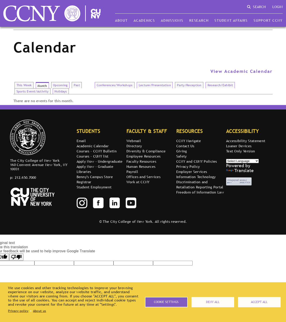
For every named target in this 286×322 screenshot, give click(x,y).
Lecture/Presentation (155, 85)
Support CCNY (268, 20)
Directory (134, 145)
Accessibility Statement (245, 140)
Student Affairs (231, 20)
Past (77, 85)
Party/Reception (189, 85)
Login (277, 7)
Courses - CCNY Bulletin (97, 151)
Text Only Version (240, 151)
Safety (181, 156)
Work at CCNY (138, 181)
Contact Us (185, 145)
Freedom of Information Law (200, 192)
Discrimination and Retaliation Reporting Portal (199, 184)
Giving (181, 151)
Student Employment (94, 187)
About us (39, 311)
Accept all (259, 302)
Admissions (172, 20)
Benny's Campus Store (95, 176)
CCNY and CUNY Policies (196, 161)
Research (199, 20)
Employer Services (191, 171)
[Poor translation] (16, 257)
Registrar (84, 181)
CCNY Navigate (188, 140)
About (121, 20)
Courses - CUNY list (93, 156)
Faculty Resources (141, 161)
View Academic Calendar (241, 71)
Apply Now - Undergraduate (100, 161)
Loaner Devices (238, 145)
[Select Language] (242, 161)
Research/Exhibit (220, 85)
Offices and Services (143, 176)
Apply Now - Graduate (95, 166)
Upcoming (60, 85)
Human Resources (141, 166)
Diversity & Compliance (146, 151)
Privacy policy (18, 311)
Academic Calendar (93, 145)
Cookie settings (166, 302)
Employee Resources (143, 156)
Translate (240, 170)
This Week (24, 85)
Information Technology (196, 176)
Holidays (61, 91)
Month (42, 86)
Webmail (133, 140)
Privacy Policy (188, 166)
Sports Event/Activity (33, 91)
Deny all (212, 302)
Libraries (84, 171)
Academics (144, 20)
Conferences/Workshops (115, 85)
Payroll (132, 171)
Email (81, 140)
